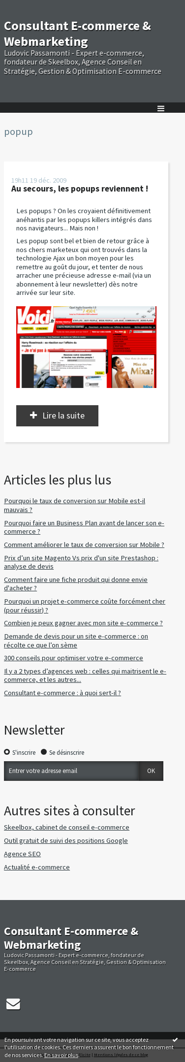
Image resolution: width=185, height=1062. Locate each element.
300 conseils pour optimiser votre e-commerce (73, 657)
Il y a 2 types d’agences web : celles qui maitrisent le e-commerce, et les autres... (85, 675)
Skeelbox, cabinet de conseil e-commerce (66, 827)
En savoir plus (61, 1055)
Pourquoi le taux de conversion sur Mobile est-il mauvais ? (74, 505)
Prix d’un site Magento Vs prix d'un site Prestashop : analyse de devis (81, 562)
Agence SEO (22, 853)
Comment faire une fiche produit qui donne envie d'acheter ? (76, 584)
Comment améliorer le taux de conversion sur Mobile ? (84, 544)
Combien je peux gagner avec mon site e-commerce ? (83, 622)
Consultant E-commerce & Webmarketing (77, 33)
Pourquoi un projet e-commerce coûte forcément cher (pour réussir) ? (84, 605)
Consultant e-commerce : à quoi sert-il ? (62, 692)
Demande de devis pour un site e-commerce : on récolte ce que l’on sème (76, 640)
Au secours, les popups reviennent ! (79, 188)
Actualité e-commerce (37, 867)
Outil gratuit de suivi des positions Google (66, 840)
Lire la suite (63, 415)
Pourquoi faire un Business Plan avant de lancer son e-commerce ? (84, 527)
